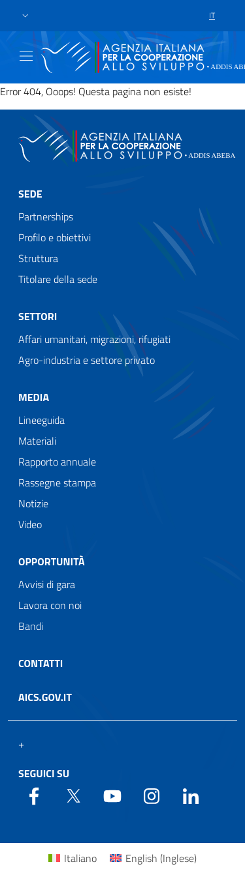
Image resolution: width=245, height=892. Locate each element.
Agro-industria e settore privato (86, 360)
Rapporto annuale (57, 461)
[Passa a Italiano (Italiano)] (72, 857)
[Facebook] (34, 795)
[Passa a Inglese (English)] (153, 857)
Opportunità (51, 561)
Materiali (37, 441)
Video (30, 524)
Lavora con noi (50, 605)
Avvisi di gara (46, 584)
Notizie (33, 503)
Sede (30, 193)
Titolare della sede (57, 279)
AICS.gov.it (45, 697)
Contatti (40, 663)
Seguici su (43, 773)
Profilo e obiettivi (54, 237)
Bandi (30, 626)
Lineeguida (41, 420)
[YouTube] (112, 795)
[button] (25, 16)
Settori (37, 316)
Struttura (38, 258)
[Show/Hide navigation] (26, 56)
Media (33, 397)
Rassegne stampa (57, 482)
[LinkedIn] (190, 795)
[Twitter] (73, 795)
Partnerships (45, 216)
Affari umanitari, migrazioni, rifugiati (94, 339)
